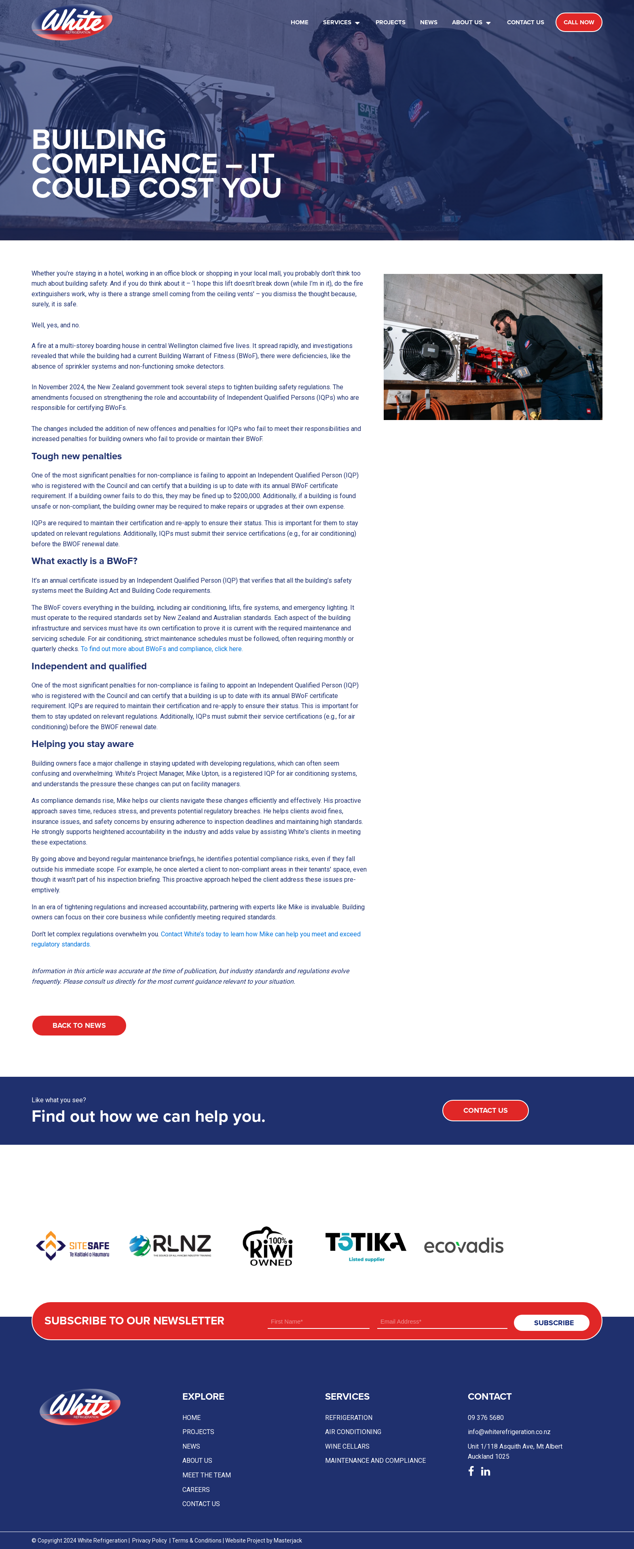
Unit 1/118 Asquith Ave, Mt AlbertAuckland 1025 (515, 1452)
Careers (196, 1490)
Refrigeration (348, 1418)
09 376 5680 (486, 1418)
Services (342, 22)
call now (579, 22)
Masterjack (288, 1540)
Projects (391, 22)
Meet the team (206, 1475)
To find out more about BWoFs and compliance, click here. (162, 649)
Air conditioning (353, 1432)
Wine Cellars (347, 1446)
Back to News (79, 1025)
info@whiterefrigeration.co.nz (509, 1432)
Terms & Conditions (197, 1540)
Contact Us (525, 22)
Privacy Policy (149, 1540)
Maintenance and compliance (375, 1460)
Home (300, 22)
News (428, 22)
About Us (472, 22)
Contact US (201, 1504)
